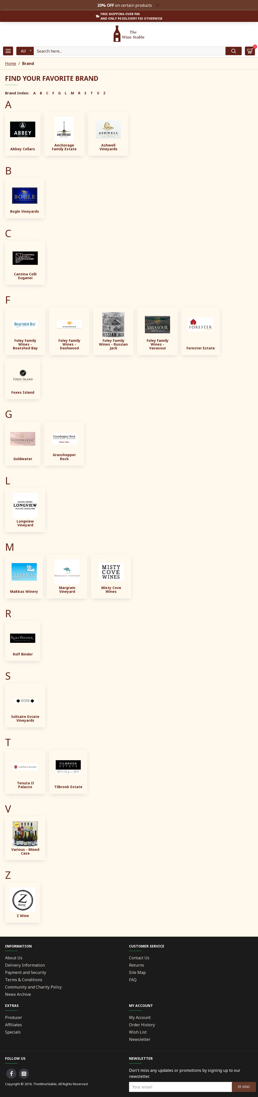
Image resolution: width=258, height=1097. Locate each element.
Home (10, 63)
